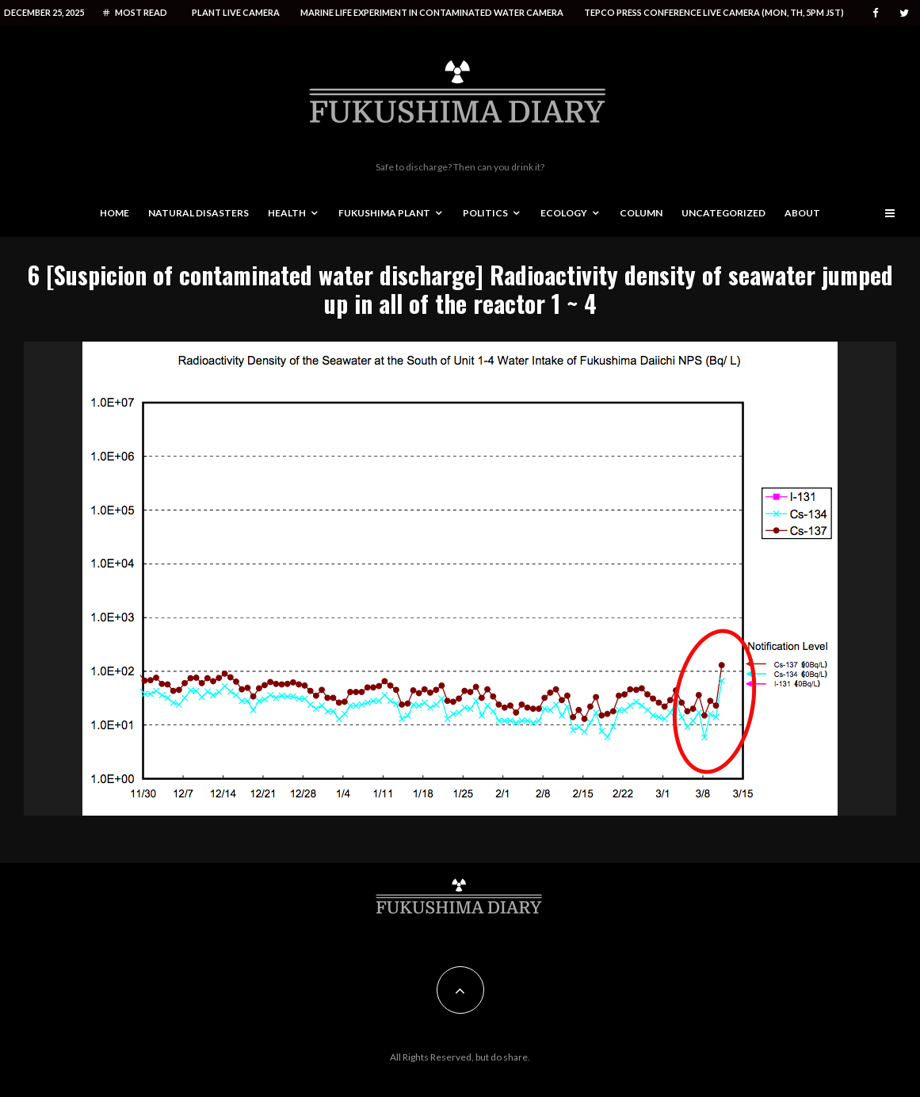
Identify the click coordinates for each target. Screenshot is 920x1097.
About (802, 213)
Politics (485, 213)
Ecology (563, 213)
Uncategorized (723, 213)
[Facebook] (875, 13)
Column (641, 213)
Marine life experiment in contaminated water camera (431, 12)
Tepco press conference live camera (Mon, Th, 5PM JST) (714, 12)
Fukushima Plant (384, 213)
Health (287, 213)
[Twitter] (904, 13)
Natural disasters (198, 213)
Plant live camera (236, 12)
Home (114, 213)
